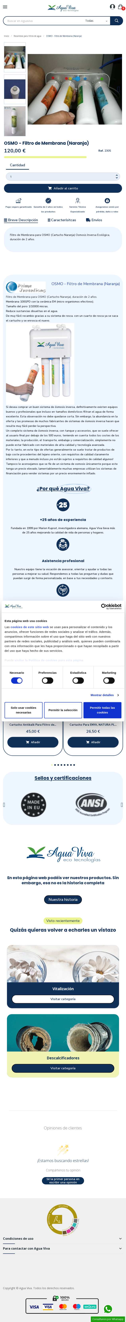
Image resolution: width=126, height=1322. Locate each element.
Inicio (6, 36)
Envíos (94, 220)
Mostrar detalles (102, 695)
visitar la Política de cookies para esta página (49, 660)
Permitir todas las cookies (102, 710)
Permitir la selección (63, 710)
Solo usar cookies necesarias (23, 710)
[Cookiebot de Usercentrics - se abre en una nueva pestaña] (104, 606)
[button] (31, 89)
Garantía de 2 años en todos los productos (48, 209)
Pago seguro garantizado (19, 207)
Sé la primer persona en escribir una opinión (63, 1180)
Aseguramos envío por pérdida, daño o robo (107, 209)
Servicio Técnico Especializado (77, 209)
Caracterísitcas (62, 220)
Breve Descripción (21, 220)
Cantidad (17, 165)
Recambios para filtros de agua (27, 36)
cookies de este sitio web (30, 627)
